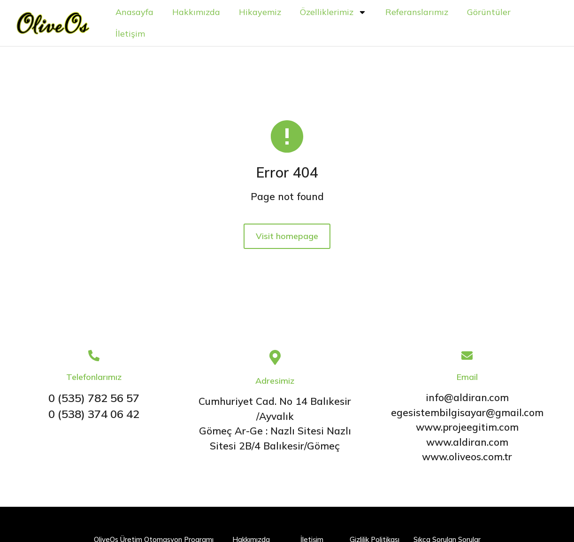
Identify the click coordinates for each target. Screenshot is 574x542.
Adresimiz (274, 381)
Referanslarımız (420, 12)
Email (467, 377)
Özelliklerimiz (337, 13)
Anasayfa (138, 12)
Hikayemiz (264, 12)
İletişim (134, 34)
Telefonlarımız (94, 377)
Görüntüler (492, 12)
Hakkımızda (200, 12)
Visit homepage (287, 240)
